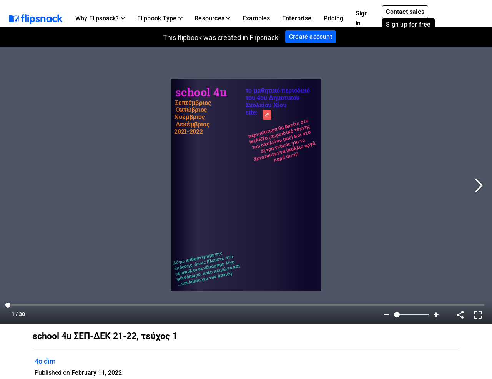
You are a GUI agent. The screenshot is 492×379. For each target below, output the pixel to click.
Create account (310, 36)
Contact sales (405, 11)
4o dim (45, 361)
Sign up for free (408, 24)
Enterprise (296, 18)
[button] (100, 18)
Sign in (362, 18)
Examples (256, 18)
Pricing (333, 18)
